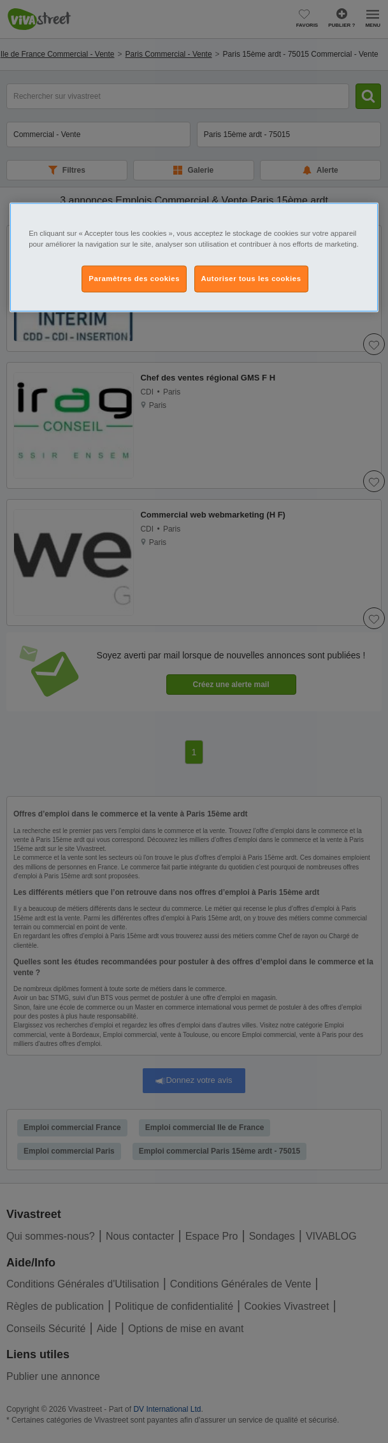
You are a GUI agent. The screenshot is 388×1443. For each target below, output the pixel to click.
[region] (194, 257)
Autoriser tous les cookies (251, 278)
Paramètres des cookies (134, 278)
